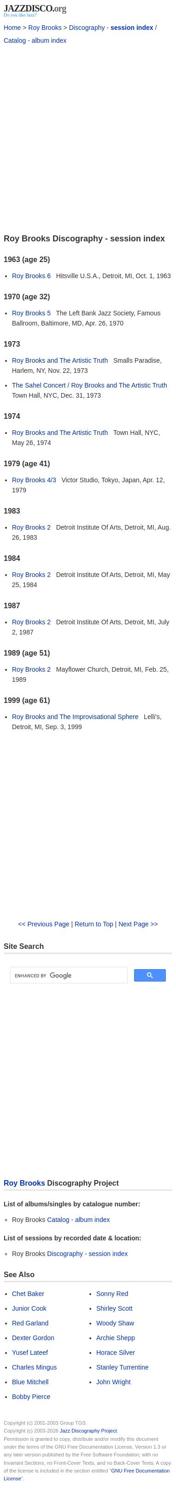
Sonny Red (112, 1293)
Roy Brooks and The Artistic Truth (60, 360)
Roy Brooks (44, 27)
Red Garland (30, 1323)
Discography (87, 27)
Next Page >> (138, 924)
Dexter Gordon (33, 1338)
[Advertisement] (88, 138)
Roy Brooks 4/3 (34, 480)
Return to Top (94, 924)
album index (49, 40)
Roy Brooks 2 (31, 527)
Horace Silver (115, 1352)
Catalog (15, 40)
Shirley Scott (114, 1308)
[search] (68, 975)
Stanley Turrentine (122, 1367)
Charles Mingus (34, 1367)
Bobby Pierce (31, 1396)
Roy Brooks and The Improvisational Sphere (75, 716)
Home (12, 27)
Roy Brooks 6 (31, 276)
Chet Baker (28, 1293)
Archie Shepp (115, 1338)
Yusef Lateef (30, 1352)
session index (132, 27)
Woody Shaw (115, 1323)
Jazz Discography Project (88, 1430)
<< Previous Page (43, 924)
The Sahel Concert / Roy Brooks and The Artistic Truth (89, 385)
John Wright (113, 1382)
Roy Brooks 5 (31, 313)
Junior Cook (29, 1308)
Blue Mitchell (30, 1382)
